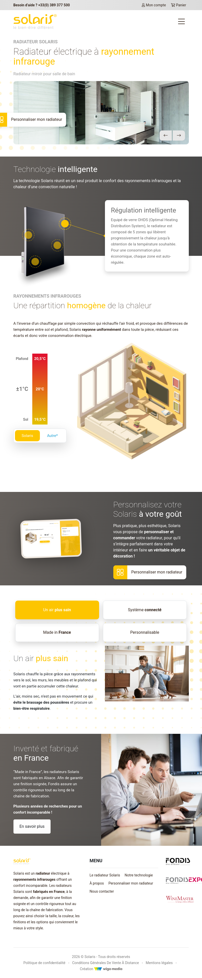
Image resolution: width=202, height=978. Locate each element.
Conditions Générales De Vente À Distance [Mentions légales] (105, 963)
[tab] (57, 610)
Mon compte (154, 5)
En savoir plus (32, 826)
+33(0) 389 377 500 (54, 5)
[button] (166, 135)
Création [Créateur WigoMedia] (101, 969)
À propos (97, 883)
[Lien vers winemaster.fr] (180, 899)
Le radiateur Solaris (105, 875)
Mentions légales (159, 963)
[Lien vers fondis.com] (178, 861)
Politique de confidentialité (44, 963)
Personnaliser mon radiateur (130, 883)
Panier (178, 5)
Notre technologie (139, 875)
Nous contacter (102, 891)
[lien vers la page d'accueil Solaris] (35, 21)
